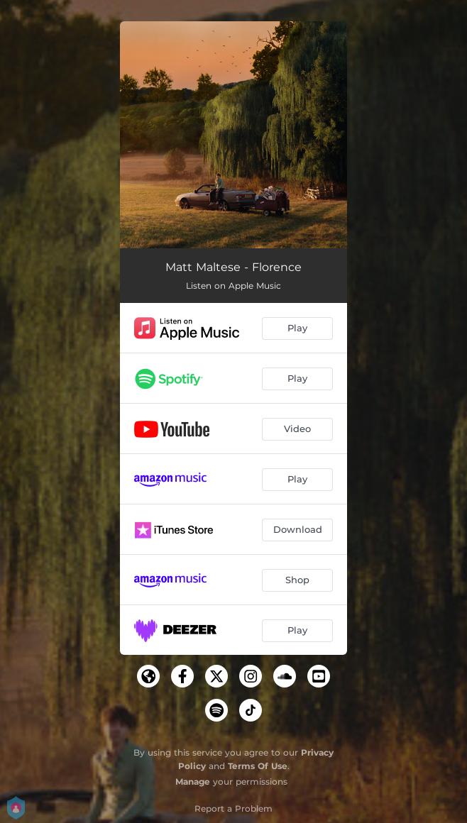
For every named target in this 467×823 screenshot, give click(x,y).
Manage (192, 781)
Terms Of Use (257, 766)
